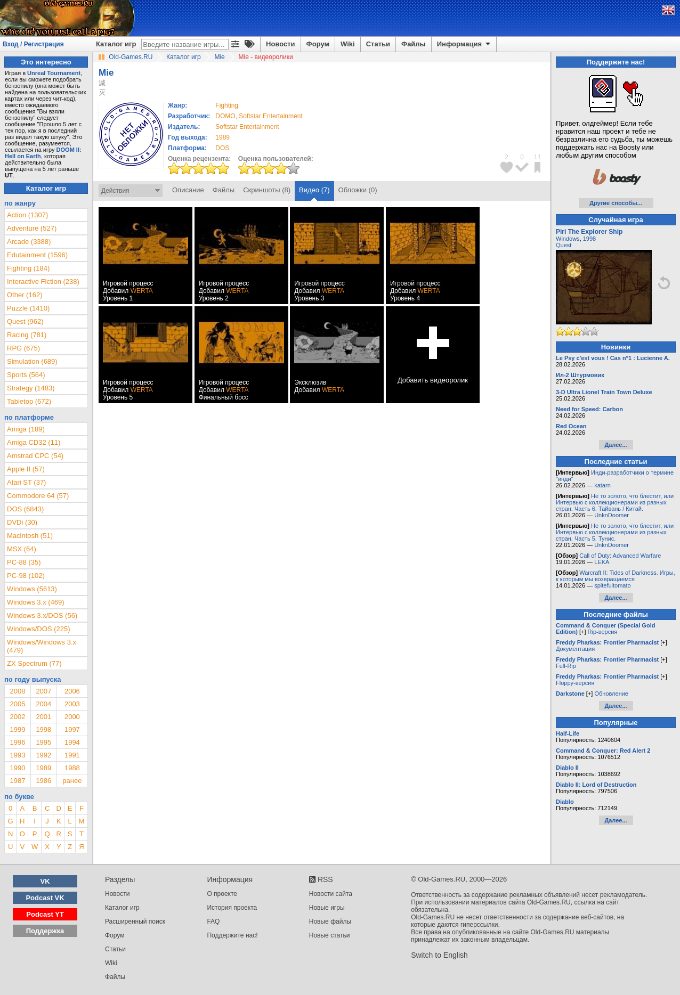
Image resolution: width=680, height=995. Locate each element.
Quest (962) (25, 321)
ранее (72, 781)
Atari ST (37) (26, 482)
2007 (43, 691)
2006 (72, 691)
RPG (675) (23, 348)
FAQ (213, 921)
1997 (72, 729)
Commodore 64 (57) (38, 496)
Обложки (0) (357, 190)
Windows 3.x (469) (35, 602)
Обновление (611, 693)
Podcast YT (45, 914)
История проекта (232, 907)
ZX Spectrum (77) (34, 663)
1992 (43, 755)
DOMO (225, 116)
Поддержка (45, 931)
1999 (17, 729)
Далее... (615, 445)
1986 (43, 781)
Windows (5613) (32, 589)
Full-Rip (566, 666)
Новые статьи (329, 935)
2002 (17, 717)
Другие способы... (615, 203)
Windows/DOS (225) (38, 629)
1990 (17, 768)
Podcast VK (45, 898)
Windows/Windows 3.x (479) (41, 646)
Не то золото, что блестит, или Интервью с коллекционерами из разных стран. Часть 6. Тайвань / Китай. (615, 502)
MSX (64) (21, 549)
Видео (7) (314, 190)
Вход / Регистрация (33, 44)
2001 (43, 717)
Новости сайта (330, 894)
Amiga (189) (26, 429)
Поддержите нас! (232, 935)
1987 (17, 781)
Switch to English (439, 955)
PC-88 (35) (24, 562)
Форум (317, 44)
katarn (602, 485)
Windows (568, 238)
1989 (222, 137)
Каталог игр (116, 44)
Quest (563, 245)
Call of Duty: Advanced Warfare (620, 555)
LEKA (601, 562)
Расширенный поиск (135, 921)
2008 (17, 691)
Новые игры (327, 907)
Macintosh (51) (30, 536)
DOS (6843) (25, 509)
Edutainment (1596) (37, 255)
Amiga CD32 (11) (33, 442)
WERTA (142, 291)
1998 (43, 729)
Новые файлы (330, 921)
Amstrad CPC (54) (35, 456)
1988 (72, 768)
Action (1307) (27, 215)
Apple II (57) (26, 469)
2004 (43, 704)
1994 (72, 742)
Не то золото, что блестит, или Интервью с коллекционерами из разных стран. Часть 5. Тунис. (615, 532)
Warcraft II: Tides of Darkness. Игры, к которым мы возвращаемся (615, 575)
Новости (280, 44)
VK (45, 881)
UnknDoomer (611, 515)
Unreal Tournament (53, 73)
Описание (188, 190)
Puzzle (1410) (28, 308)
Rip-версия (603, 632)
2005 (17, 704)
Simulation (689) (32, 361)
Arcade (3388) (29, 242)
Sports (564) (26, 375)
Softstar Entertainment (270, 116)
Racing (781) (26, 335)
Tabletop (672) (29, 401)
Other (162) (24, 295)
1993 (17, 755)
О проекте (222, 894)
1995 (43, 742)
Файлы (413, 44)
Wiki (348, 44)
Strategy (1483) (31, 388)
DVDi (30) (22, 522)
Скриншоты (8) (266, 190)
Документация (575, 649)
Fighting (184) (28, 268)
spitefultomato (612, 585)
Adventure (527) (31, 228)
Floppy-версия (575, 683)
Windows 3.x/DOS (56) (42, 615)
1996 (17, 742)
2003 (72, 704)
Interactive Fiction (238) (43, 282)
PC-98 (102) (26, 576)
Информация (464, 44)
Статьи (378, 44)
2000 (72, 717)
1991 (72, 755)
